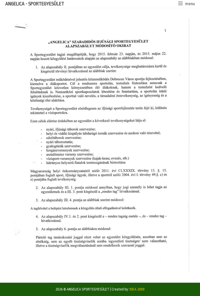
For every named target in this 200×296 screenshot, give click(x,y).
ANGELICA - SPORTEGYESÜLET (34, 4)
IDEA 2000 (137, 289)
